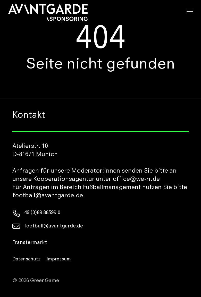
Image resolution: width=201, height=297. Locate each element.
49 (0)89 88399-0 (36, 213)
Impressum (59, 259)
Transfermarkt (29, 242)
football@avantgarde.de (47, 226)
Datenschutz (26, 259)
